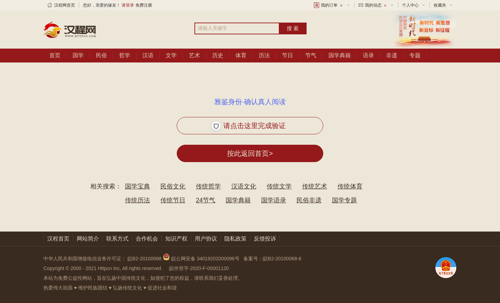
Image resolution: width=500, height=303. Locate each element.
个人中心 (410, 5)
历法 (264, 55)
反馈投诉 (265, 239)
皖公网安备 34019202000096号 (202, 258)
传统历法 (137, 200)
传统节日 (172, 200)
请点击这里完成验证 (249, 125)
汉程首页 (58, 239)
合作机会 (147, 239)
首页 (54, 55)
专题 (414, 55)
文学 (171, 55)
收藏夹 (440, 5)
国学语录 (273, 200)
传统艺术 (314, 186)
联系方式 (117, 239)
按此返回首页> (250, 153)
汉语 (147, 55)
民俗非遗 (309, 200)
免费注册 (143, 5)
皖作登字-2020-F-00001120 (199, 268)
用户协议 (206, 239)
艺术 (194, 55)
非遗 (391, 55)
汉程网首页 (64, 5)
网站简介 (88, 239)
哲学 (124, 55)
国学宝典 (137, 186)
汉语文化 (243, 186)
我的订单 (332, 5)
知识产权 (176, 239)
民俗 (101, 55)
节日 (287, 55)
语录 (368, 55)
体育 (241, 55)
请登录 (128, 5)
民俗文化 (172, 186)
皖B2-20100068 (144, 258)
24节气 (205, 200)
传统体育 (350, 186)
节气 (310, 55)
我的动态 (376, 5)
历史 (217, 55)
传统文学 (279, 186)
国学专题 (344, 200)
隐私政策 (235, 239)
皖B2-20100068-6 (282, 258)
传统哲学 (208, 186)
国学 (78, 55)
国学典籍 (339, 55)
